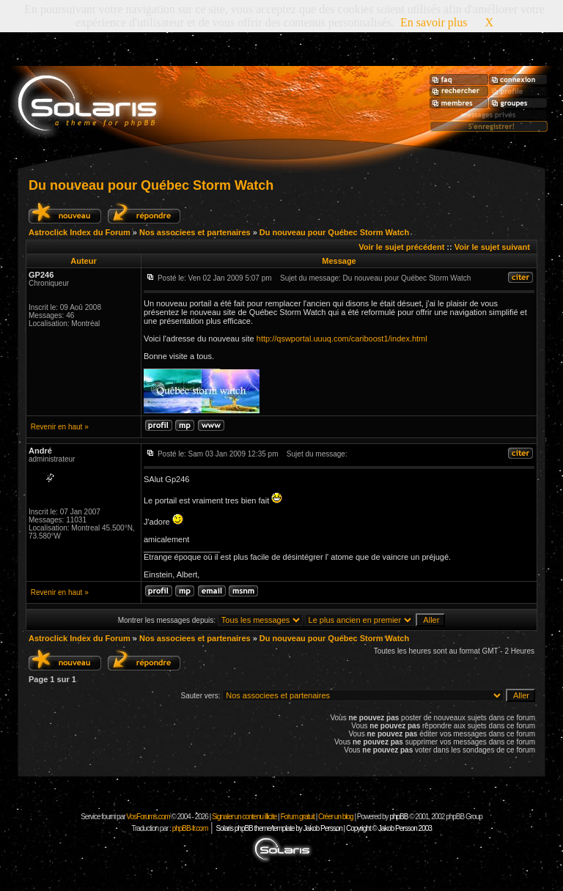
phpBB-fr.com (190, 828)
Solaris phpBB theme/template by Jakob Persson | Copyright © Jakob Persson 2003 (323, 828)
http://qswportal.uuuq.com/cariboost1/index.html (342, 338)
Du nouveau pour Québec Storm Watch (151, 185)
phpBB (398, 817)
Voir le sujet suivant (492, 247)
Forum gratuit (297, 817)
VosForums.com (148, 817)
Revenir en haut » (60, 427)
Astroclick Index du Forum (79, 232)
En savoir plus (434, 22)
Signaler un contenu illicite (244, 817)
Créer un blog (335, 817)
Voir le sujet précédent (401, 247)
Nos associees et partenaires (195, 232)
